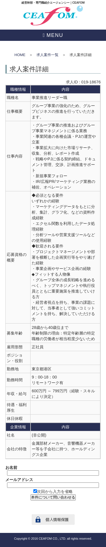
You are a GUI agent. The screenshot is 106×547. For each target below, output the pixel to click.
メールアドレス (19, 479)
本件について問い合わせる (53, 497)
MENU (55, 35)
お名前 (11, 467)
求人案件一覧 (47, 55)
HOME (19, 55)
